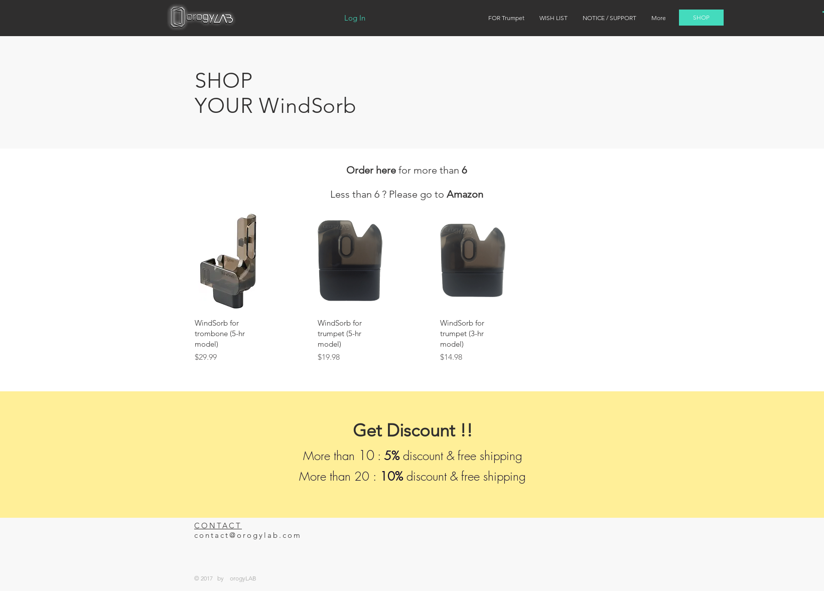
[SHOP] (701, 18)
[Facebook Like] (570, 533)
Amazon (465, 194)
